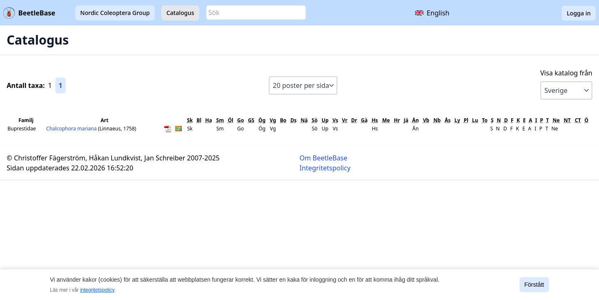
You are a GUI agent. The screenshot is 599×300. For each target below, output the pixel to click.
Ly (457, 120)
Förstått (534, 284)
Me (386, 120)
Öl (230, 120)
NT (567, 120)
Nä (304, 120)
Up (325, 120)
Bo (283, 120)
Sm (220, 120)
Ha (208, 120)
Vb (426, 120)
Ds (293, 120)
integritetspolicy (97, 290)
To (485, 120)
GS (251, 120)
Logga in (579, 13)
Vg (273, 120)
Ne (555, 120)
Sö (314, 120)
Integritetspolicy (325, 167)
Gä (364, 120)
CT (578, 120)
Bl (198, 120)
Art (105, 120)
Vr (344, 120)
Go (240, 120)
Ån (415, 120)
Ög (261, 120)
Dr (354, 120)
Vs (335, 120)
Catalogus (180, 13)
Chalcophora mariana (72, 128)
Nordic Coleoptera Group (115, 13)
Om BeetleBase (323, 157)
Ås (447, 120)
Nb (437, 120)
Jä (406, 120)
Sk (190, 120)
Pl (466, 120)
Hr (397, 120)
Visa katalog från (566, 73)
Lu (475, 120)
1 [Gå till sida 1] (60, 85)
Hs (374, 120)
